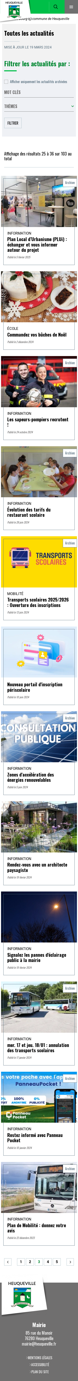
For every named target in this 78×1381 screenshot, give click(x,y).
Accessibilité (40, 1365)
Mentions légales (40, 1358)
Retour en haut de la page (68, 1282)
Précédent (7, 1262)
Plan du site (40, 1372)
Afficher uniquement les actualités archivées (38, 82)
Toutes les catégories (39, 106)
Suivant (70, 1262)
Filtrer (12, 123)
